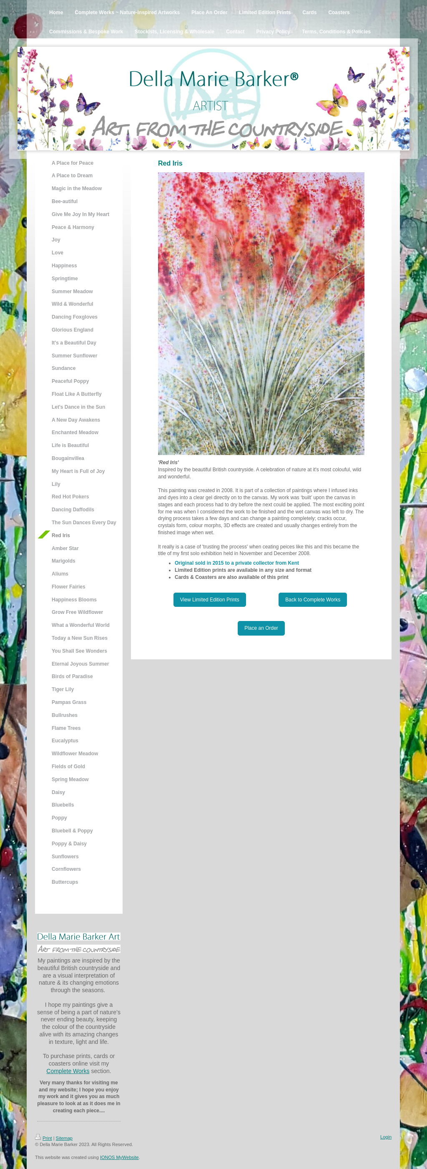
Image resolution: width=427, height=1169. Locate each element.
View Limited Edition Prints (209, 600)
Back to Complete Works (312, 600)
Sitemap (64, 1138)
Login (386, 1136)
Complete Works (67, 1071)
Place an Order (261, 628)
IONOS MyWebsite (119, 1157)
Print (43, 1138)
